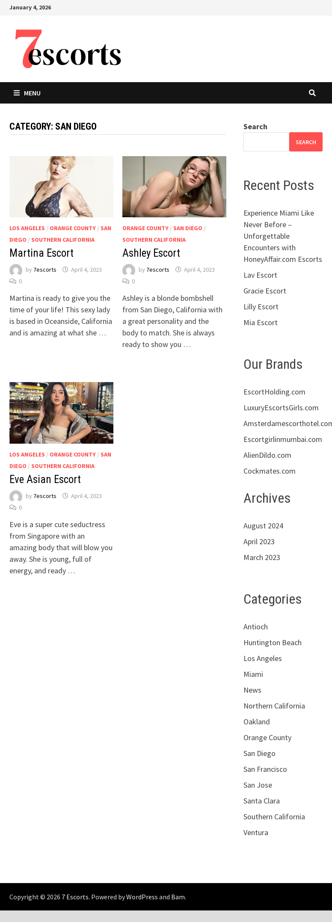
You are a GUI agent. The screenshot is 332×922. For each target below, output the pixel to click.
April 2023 (259, 541)
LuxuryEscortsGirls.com (281, 407)
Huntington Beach (272, 642)
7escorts (44, 269)
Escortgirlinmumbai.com (282, 439)
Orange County (73, 228)
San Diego (187, 228)
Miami (253, 674)
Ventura (255, 832)
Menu (27, 93)
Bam (178, 896)
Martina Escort (41, 253)
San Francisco (265, 769)
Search (255, 126)
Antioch (255, 626)
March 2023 (261, 557)
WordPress (142, 896)
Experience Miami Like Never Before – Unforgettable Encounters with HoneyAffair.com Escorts (282, 236)
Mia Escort (260, 322)
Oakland (256, 721)
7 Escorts (75, 896)
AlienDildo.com (267, 455)
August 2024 (263, 526)
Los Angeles (27, 228)
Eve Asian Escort (45, 479)
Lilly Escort (261, 306)
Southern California (63, 239)
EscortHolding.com (274, 392)
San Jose (257, 785)
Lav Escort (260, 275)
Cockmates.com (269, 471)
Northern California (274, 706)
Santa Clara (261, 801)
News (252, 690)
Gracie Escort (264, 291)
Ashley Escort (151, 253)
